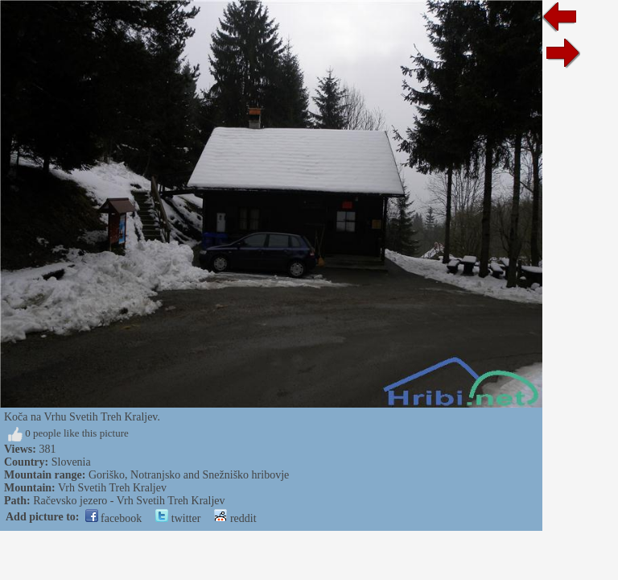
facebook (113, 518)
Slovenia (71, 462)
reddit (235, 518)
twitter (177, 518)
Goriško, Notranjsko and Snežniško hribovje (189, 475)
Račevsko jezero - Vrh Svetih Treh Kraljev (129, 501)
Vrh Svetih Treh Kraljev (112, 488)
